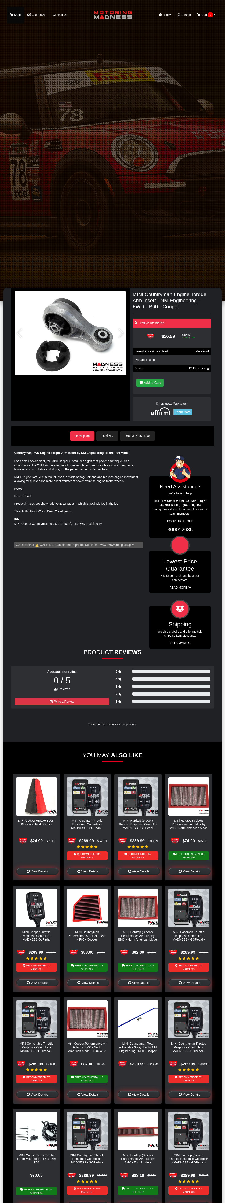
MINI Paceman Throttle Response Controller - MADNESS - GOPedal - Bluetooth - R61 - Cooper (189, 937)
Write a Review (62, 701)
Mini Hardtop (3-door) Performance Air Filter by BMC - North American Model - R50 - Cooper (188, 826)
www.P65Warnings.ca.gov (117, 544)
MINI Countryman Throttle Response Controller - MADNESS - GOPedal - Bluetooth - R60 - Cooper (87, 1160)
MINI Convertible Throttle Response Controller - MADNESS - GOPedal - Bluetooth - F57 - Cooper (36, 1049)
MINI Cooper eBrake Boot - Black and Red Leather (36, 822)
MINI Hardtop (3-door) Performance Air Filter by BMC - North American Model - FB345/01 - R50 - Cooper (138, 937)
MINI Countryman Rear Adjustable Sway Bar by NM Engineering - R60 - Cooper (138, 1047)
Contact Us (59, 14)
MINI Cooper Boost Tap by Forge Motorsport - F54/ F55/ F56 (36, 1158)
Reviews (107, 435)
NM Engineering (198, 368)
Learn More (183, 412)
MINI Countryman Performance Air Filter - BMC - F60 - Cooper (87, 935)
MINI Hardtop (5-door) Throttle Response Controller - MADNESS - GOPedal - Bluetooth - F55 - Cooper (138, 826)
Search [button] (184, 14)
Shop (15, 14)
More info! (202, 351)
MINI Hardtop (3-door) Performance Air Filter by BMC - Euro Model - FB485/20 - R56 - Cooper (138, 1160)
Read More (180, 587)
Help (165, 14)
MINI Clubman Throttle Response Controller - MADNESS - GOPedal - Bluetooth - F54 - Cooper (87, 826)
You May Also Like (138, 435)
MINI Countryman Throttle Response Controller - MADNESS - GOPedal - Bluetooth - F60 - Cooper (188, 1049)
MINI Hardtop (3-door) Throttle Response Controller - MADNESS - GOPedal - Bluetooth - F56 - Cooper (188, 1160)
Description (82, 435)
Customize (36, 14)
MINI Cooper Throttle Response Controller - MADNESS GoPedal (36, 935)
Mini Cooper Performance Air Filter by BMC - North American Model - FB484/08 (87, 1047)
